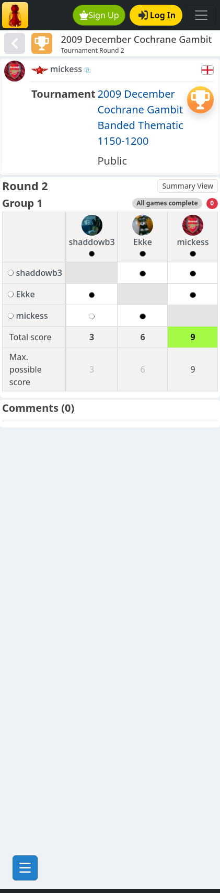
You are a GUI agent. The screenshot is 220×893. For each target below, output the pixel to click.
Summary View (187, 186)
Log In (157, 15)
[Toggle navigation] (201, 15)
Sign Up (99, 15)
